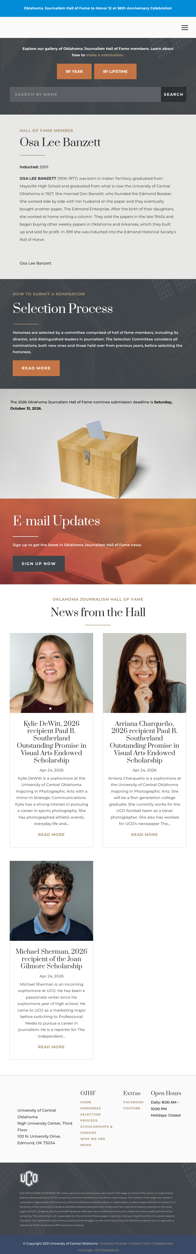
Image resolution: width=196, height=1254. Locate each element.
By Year (74, 71)
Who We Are (92, 1139)
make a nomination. (105, 55)
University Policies (113, 1243)
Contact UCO (140, 1243)
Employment (163, 1243)
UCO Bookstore (107, 1250)
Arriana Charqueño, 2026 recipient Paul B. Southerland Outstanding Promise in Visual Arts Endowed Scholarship (144, 742)
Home (85, 1102)
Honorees (90, 1108)
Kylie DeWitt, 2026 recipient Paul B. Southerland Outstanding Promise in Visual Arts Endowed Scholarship (51, 742)
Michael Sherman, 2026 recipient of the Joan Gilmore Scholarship (51, 959)
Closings (85, 1250)
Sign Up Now (39, 563)
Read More (36, 368)
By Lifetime (115, 71)
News (86, 1145)
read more (51, 834)
